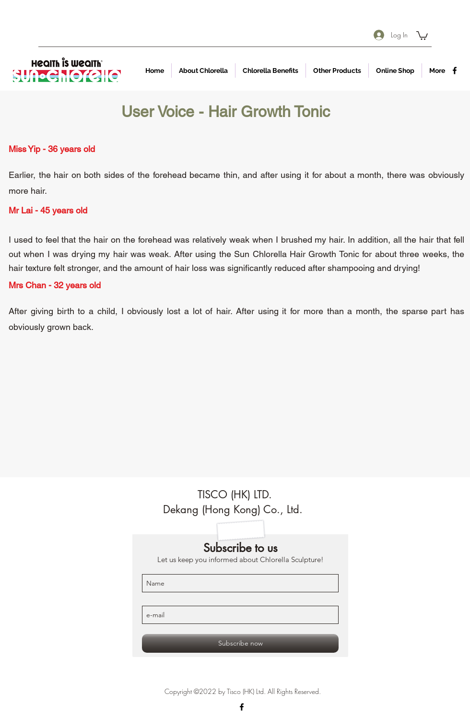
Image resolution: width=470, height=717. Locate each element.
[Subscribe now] (240, 643)
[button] (422, 35)
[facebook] (454, 70)
